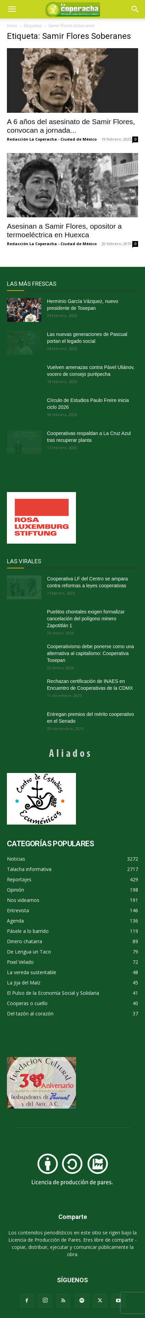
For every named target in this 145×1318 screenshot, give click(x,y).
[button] (135, 9)
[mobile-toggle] (12, 9)
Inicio (12, 26)
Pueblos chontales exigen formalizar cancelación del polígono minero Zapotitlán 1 (86, 618)
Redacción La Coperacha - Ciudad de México (52, 139)
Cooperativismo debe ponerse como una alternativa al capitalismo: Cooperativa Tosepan (90, 653)
